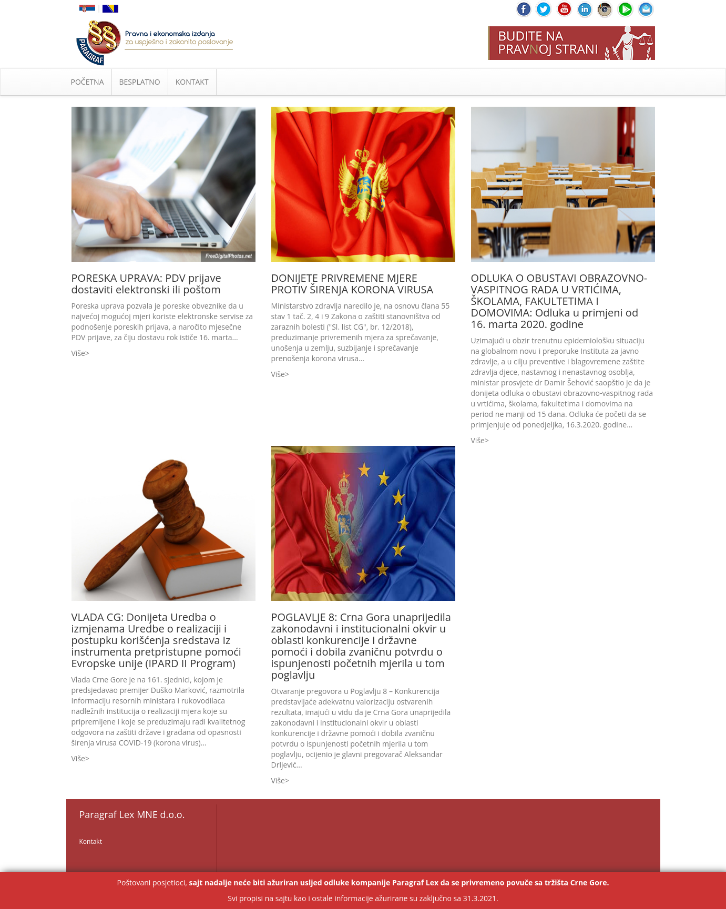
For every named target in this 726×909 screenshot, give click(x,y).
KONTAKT (192, 82)
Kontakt (90, 841)
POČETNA (87, 82)
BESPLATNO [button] (139, 82)
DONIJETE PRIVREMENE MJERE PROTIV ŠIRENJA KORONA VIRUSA (352, 284)
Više (78, 353)
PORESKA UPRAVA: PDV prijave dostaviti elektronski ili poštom (146, 284)
